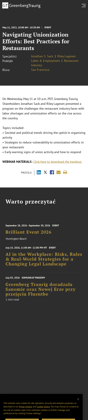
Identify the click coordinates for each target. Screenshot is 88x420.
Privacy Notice (25, 410)
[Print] (65, 172)
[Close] (78, 403)
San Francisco (40, 70)
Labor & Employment (45, 61)
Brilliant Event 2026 (28, 233)
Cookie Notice (43, 410)
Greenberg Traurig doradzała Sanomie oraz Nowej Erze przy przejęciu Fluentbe (40, 291)
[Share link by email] (58, 172)
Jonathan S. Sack (42, 56)
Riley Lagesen (66, 56)
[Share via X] (45, 172)
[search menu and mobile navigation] (84, 5)
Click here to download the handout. (57, 162)
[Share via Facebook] (52, 172)
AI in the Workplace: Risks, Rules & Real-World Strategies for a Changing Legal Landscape (44, 260)
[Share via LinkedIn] (39, 172)
